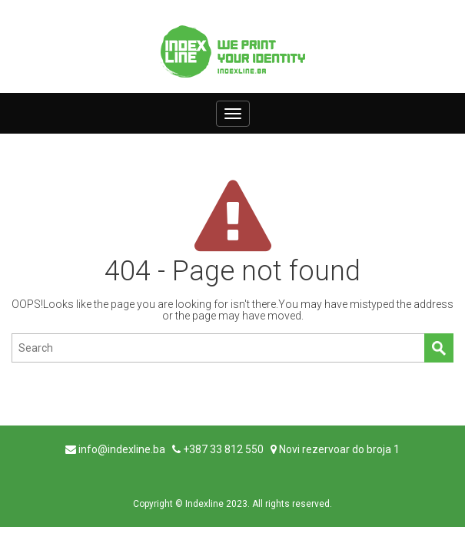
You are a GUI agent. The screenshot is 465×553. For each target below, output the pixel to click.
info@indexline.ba (121, 449)
